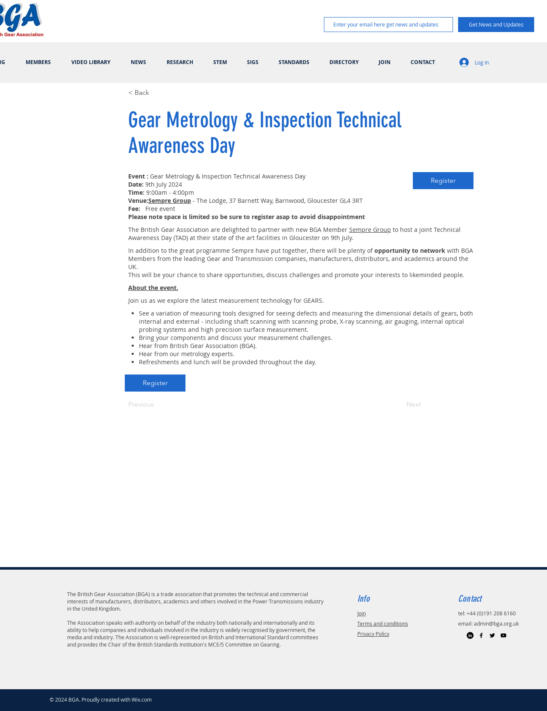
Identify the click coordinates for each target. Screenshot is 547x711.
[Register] (443, 180)
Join (361, 613)
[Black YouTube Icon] (503, 635)
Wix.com (142, 699)
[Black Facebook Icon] (481, 635)
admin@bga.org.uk (496, 623)
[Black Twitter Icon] (492, 635)
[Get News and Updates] (496, 24)
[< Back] (156, 92)
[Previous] (156, 404)
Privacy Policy (373, 633)
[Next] (399, 404)
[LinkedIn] (470, 635)
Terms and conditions (382, 623)
